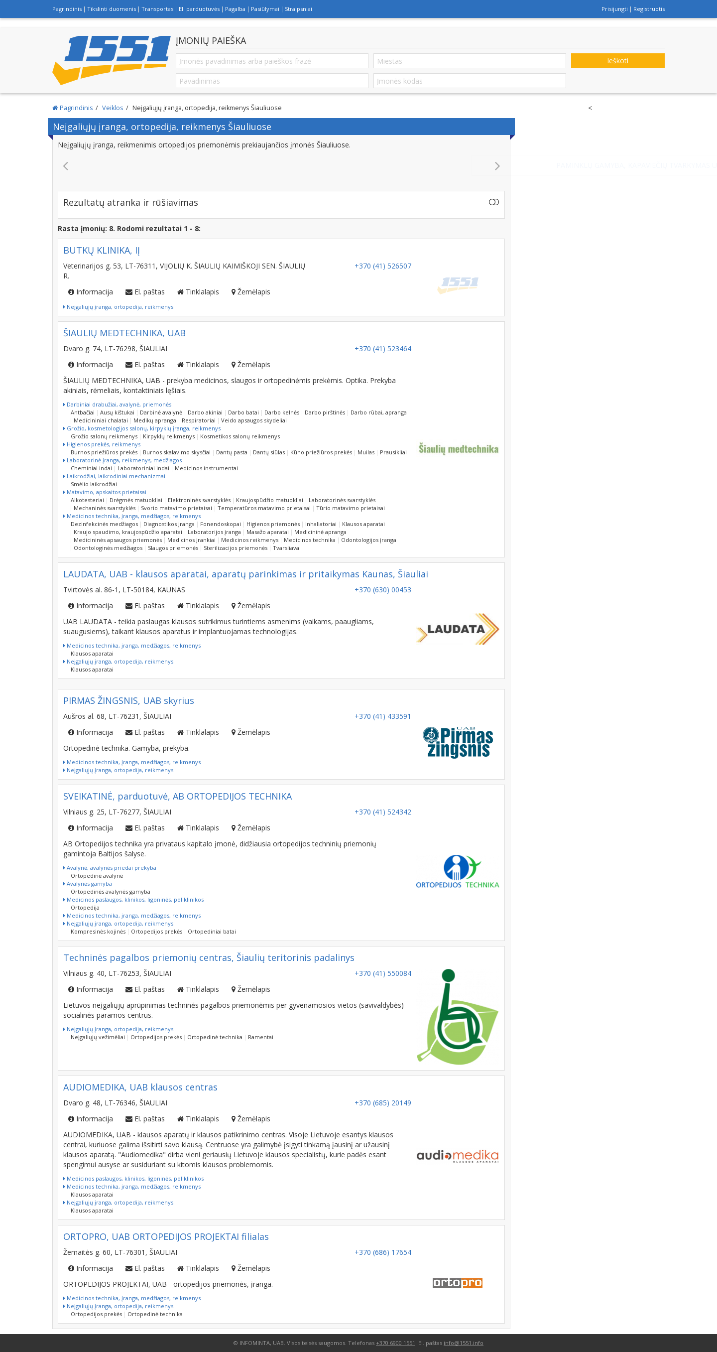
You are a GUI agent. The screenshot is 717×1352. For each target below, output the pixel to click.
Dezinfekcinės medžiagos (104, 524)
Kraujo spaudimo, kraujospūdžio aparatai (128, 532)
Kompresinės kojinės (98, 931)
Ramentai (260, 1037)
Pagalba (235, 8)
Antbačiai (83, 412)
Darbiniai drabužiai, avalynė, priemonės (117, 404)
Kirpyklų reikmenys (169, 436)
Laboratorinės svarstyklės (342, 500)
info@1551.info (463, 1343)
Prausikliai (393, 452)
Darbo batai (243, 412)
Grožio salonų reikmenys (104, 436)
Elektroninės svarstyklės (199, 500)
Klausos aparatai (363, 524)
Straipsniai (298, 8)
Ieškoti (617, 60)
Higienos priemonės (273, 524)
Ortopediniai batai (212, 931)
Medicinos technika (310, 539)
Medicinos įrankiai (191, 539)
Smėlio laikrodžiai (94, 484)
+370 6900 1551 (395, 1343)
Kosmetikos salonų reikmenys (240, 436)
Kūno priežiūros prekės (321, 452)
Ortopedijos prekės (156, 931)
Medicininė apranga (320, 532)
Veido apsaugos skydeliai (254, 420)
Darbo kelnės (281, 412)
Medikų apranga (154, 420)
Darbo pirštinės (325, 412)
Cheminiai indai (91, 468)
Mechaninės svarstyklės (104, 508)
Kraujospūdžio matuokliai (269, 500)
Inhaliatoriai (321, 524)
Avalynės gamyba (87, 883)
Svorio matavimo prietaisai (176, 508)
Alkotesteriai (87, 500)
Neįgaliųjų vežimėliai (98, 1037)
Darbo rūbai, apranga (379, 412)
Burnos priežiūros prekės (104, 452)
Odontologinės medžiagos (108, 547)
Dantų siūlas (269, 452)
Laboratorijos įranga (214, 532)
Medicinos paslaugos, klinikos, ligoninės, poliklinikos (133, 899)
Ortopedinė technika (214, 1037)
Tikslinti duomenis (111, 8)
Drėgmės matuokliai (136, 500)
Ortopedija (85, 907)
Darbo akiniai (205, 412)
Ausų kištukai (117, 412)
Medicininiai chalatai (101, 420)
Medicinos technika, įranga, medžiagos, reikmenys (132, 516)
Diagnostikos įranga (169, 524)
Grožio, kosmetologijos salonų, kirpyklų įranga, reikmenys (142, 428)
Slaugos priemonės (173, 547)
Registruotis (649, 8)
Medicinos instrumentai (206, 468)
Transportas (157, 8)
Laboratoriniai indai (143, 468)
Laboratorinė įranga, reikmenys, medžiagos (122, 460)
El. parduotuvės (199, 8)
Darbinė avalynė (161, 412)
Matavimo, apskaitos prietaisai (104, 492)
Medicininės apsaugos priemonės (118, 539)
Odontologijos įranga (368, 539)
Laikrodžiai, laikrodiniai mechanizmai (114, 476)
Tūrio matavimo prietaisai (350, 508)
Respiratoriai (199, 420)
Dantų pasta (231, 452)
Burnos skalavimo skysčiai (177, 452)
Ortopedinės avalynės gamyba (110, 891)
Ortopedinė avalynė (97, 875)
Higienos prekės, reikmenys (101, 444)
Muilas (366, 452)
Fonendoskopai (220, 524)
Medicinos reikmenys (249, 539)
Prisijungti (614, 8)
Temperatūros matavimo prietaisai (264, 508)
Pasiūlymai (265, 8)
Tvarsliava (286, 547)
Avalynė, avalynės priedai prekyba (109, 867)
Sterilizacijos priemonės (235, 547)
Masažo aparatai (267, 532)
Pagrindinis (67, 8)
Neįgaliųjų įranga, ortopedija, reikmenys (118, 306)
